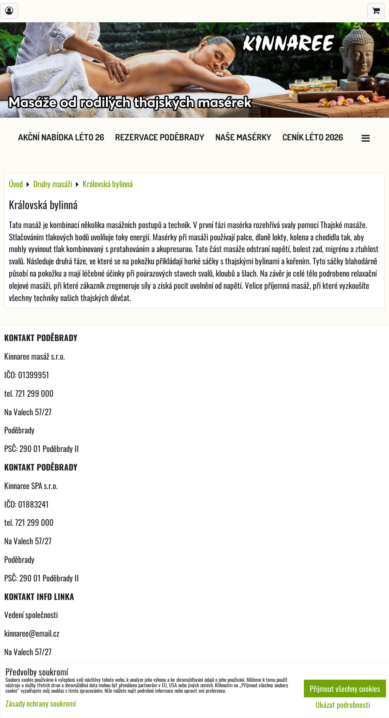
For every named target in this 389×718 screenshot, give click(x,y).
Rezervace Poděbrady (159, 137)
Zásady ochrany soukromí (40, 703)
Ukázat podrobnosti (343, 705)
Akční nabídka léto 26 (61, 137)
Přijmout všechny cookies (345, 688)
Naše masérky (243, 137)
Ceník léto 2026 (312, 137)
